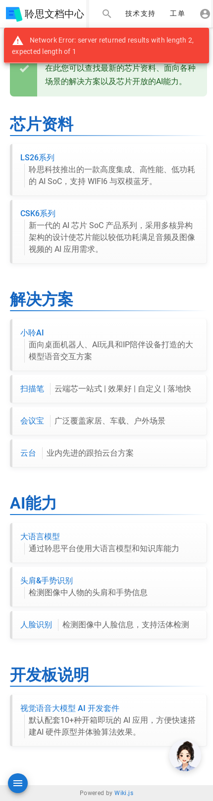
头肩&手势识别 (84, 587)
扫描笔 (105, 389)
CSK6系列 (109, 232)
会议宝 (92, 421)
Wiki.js (123, 793)
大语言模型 (99, 543)
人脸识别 (104, 625)
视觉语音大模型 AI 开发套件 (109, 721)
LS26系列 (109, 170)
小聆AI (109, 345)
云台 (77, 453)
